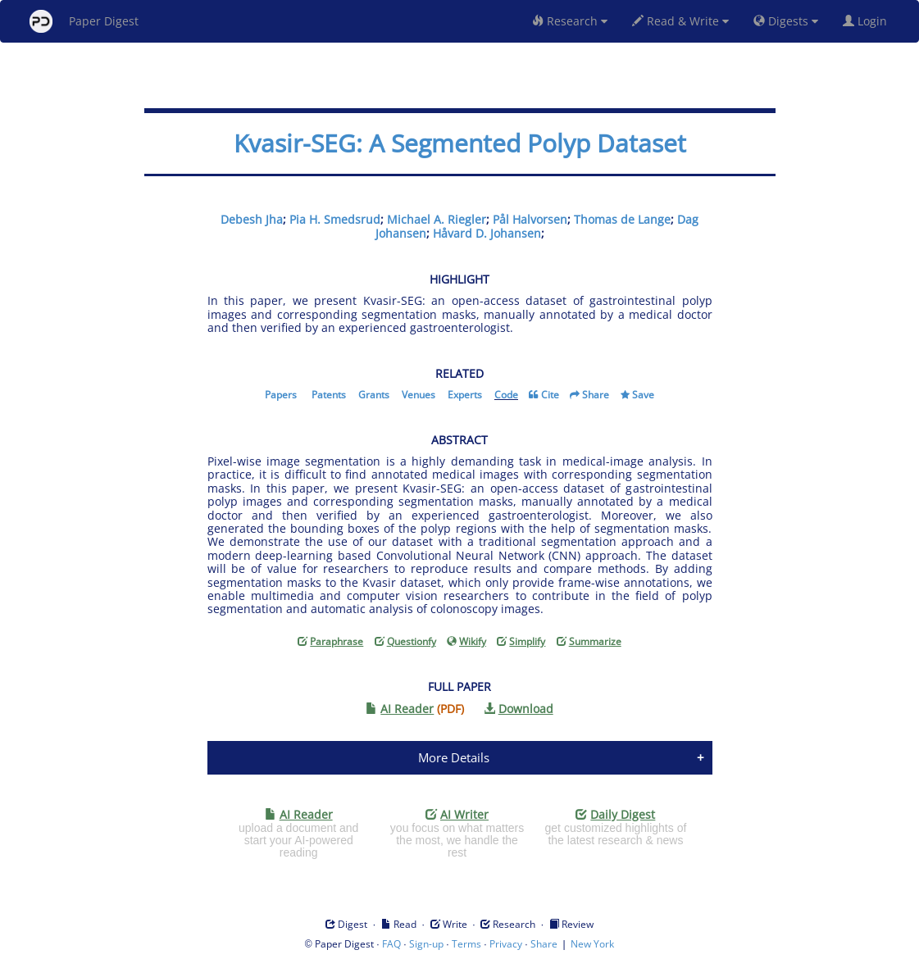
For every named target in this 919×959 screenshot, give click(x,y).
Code (506, 395)
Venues (418, 395)
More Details (453, 757)
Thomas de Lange (622, 219)
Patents (329, 395)
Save (643, 395)
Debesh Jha (252, 219)
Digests (785, 21)
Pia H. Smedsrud (334, 219)
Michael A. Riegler (436, 219)
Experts (465, 395)
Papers (281, 395)
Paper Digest (84, 21)
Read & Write (680, 21)
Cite (550, 395)
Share (595, 395)
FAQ (391, 944)
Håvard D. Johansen (487, 233)
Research (569, 21)
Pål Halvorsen (530, 219)
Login (868, 21)
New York (592, 944)
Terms (466, 944)
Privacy (505, 944)
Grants (373, 395)
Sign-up (426, 944)
